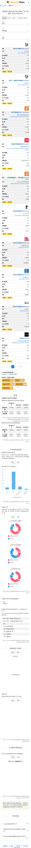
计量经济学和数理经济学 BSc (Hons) (20, 144)
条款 (12, 846)
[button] (15, 23)
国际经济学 (21, 384)
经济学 (19, 380)
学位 (3, 21)
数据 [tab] (18, 462)
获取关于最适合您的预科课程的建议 (12, 803)
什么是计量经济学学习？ (15, 824)
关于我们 (25, 846)
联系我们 (5, 846)
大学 (3, 36)
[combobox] (15, 38)
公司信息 (18, 846)
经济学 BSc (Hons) (24, 338)
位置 (3, 29)
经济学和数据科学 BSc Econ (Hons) (20, 112)
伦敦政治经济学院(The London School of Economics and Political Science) (17, 148)
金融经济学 (8, 384)
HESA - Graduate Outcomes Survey (15, 440)
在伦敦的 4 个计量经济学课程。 (10, 374)
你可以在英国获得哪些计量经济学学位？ (15, 837)
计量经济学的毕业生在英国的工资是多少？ (15, 830)
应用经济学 (7, 388)
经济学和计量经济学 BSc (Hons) (21, 48)
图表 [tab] (13, 462)
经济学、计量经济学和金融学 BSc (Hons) (19, 80)
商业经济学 (8, 380)
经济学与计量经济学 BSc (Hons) (21, 274)
